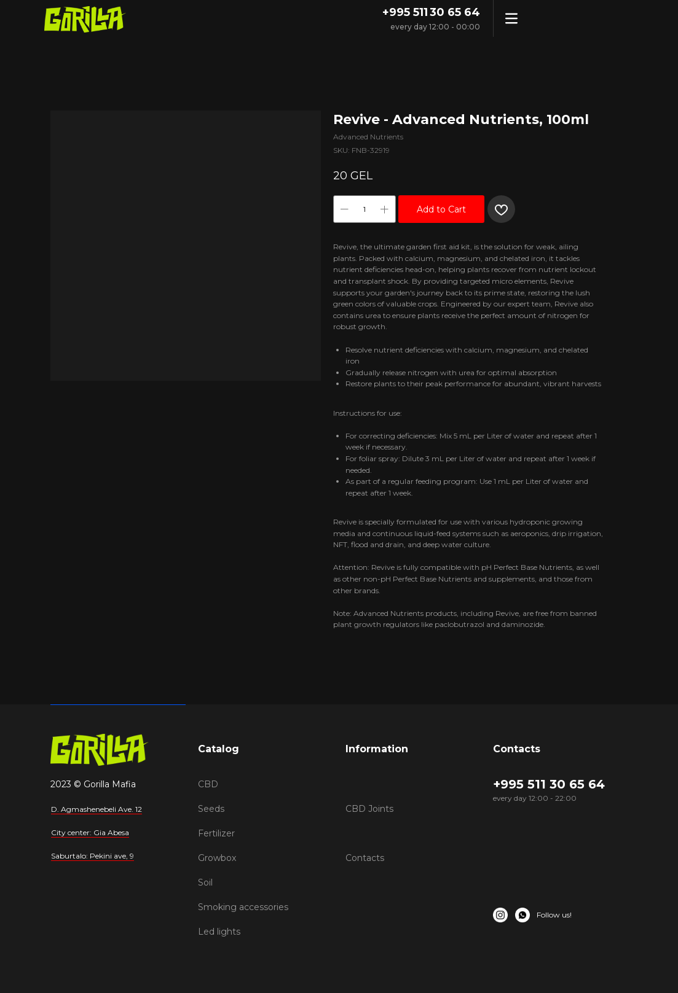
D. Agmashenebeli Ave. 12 (96, 809)
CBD (208, 784)
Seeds (211, 808)
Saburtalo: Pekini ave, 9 (92, 855)
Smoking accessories (243, 907)
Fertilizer (216, 833)
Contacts (364, 857)
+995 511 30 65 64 (431, 12)
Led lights (219, 931)
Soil (205, 882)
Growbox (217, 857)
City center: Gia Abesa (90, 832)
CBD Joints (369, 808)
